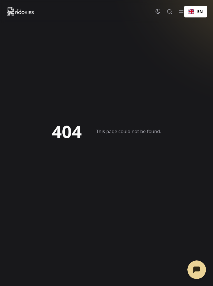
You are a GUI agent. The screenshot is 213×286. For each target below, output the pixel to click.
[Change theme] (158, 11)
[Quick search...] (169, 11)
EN (196, 11)
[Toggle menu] (181, 11)
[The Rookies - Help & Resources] (20, 11)
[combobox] (195, 11)
